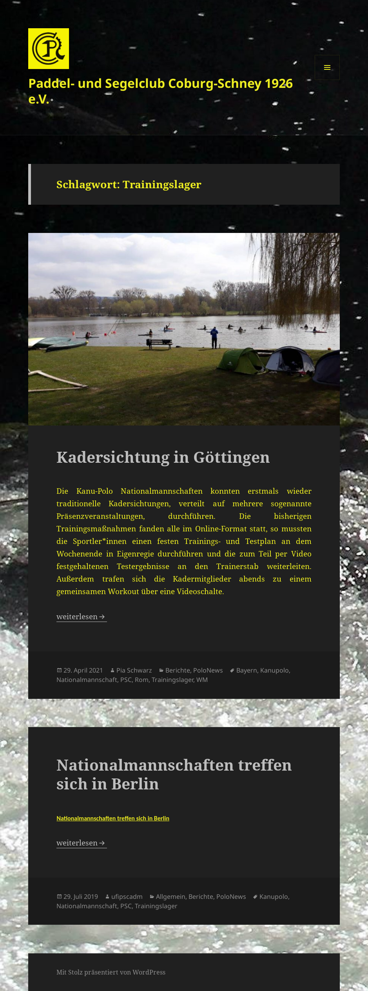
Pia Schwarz (134, 670)
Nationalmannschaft (86, 679)
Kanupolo (274, 670)
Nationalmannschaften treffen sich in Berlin (174, 774)
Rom (142, 679)
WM (202, 679)
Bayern (246, 670)
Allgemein (170, 896)
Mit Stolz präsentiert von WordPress (110, 972)
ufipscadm (127, 896)
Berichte (177, 670)
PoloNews (208, 670)
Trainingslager (172, 679)
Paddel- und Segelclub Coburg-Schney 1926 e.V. (160, 91)
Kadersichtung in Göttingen (163, 456)
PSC (126, 679)
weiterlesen (81, 616)
